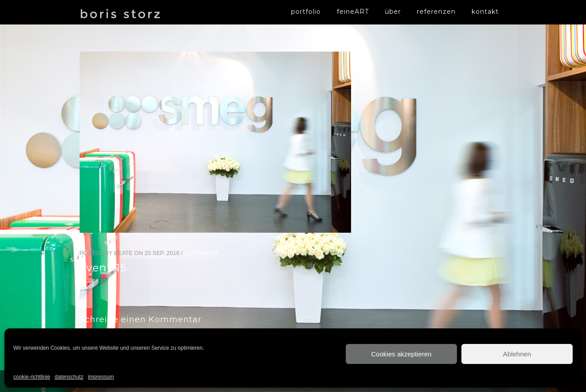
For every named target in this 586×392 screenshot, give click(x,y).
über (393, 12)
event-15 (103, 267)
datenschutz (69, 377)
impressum (101, 377)
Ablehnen (517, 354)
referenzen (436, 12)
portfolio (306, 12)
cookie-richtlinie (31, 377)
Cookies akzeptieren (401, 354)
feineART (353, 12)
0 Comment (201, 253)
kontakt (485, 12)
